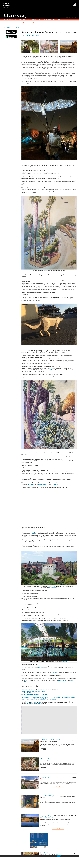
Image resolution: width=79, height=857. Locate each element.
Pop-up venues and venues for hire (68, 796)
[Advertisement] (49, 26)
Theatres (74, 777)
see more (43, 748)
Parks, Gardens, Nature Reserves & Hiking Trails (65, 815)
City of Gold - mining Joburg (69, 740)
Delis (75, 853)
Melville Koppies (51, 369)
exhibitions (38, 703)
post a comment (35, 35)
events (29, 703)
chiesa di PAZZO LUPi (43, 484)
